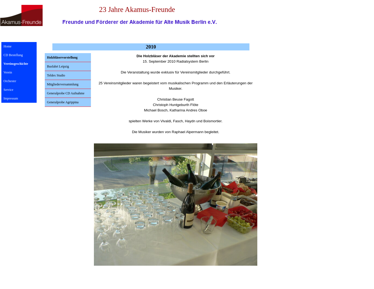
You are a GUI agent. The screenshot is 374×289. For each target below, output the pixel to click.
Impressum (11, 98)
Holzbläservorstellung (62, 57)
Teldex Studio (56, 75)
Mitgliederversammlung (62, 84)
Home (7, 46)
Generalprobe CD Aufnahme (65, 93)
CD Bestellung (13, 55)
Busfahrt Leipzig (58, 66)
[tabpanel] (175, 96)
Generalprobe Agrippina (62, 102)
